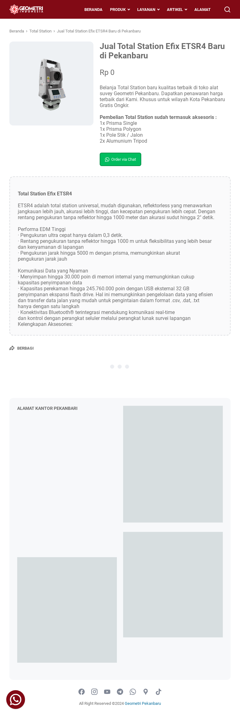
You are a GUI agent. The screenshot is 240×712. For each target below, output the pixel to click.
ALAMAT (202, 9)
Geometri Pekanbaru (143, 703)
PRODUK (118, 9)
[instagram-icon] (94, 692)
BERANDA (93, 9)
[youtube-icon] (107, 692)
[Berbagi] (21, 348)
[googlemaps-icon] (145, 692)
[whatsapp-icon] (133, 692)
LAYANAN (146, 9)
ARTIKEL (175, 9)
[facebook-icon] (81, 692)
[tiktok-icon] (158, 692)
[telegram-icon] (120, 692)
